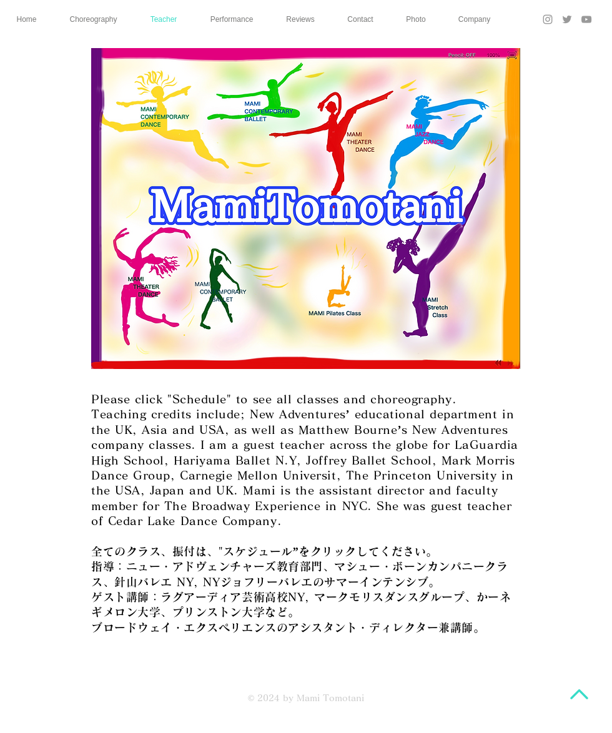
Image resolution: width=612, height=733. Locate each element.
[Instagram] (547, 19)
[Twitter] (567, 19)
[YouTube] (586, 19)
